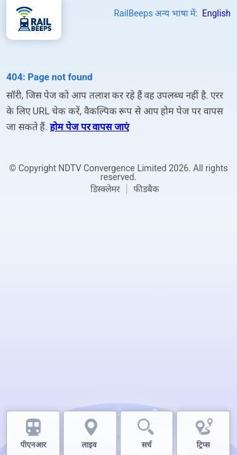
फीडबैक (146, 189)
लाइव (90, 444)
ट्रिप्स (203, 444)
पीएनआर (33, 444)
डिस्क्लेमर (105, 189)
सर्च (147, 444)
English (216, 13)
